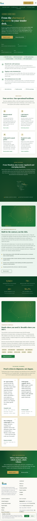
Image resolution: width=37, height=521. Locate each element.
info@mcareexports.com (27, 505)
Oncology (2, 89)
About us (21, 483)
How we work (6, 272)
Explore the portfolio (8, 357)
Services (21, 485)
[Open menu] (35, 3)
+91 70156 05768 (31, 503)
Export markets (22, 490)
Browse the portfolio (20, 37)
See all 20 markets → (6, 512)
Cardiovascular (22, 89)
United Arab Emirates (6, 503)
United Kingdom (4, 501)
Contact (21, 494)
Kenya (2, 510)
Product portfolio (23, 488)
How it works (6, 128)
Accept (26, 516)
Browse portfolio (24, 473)
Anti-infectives (11, 89)
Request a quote (28, 2)
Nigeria (3, 507)
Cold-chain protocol (25, 129)
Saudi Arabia (4, 505)
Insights (21, 492)
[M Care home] (2, 3)
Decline (32, 516)
